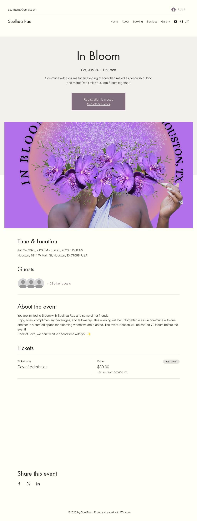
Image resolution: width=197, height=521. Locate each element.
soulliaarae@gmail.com (22, 9)
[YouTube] (175, 21)
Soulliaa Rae (19, 21)
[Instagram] (181, 21)
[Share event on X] (29, 483)
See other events (98, 104)
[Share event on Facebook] (19, 483)
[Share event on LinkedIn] (38, 483)
